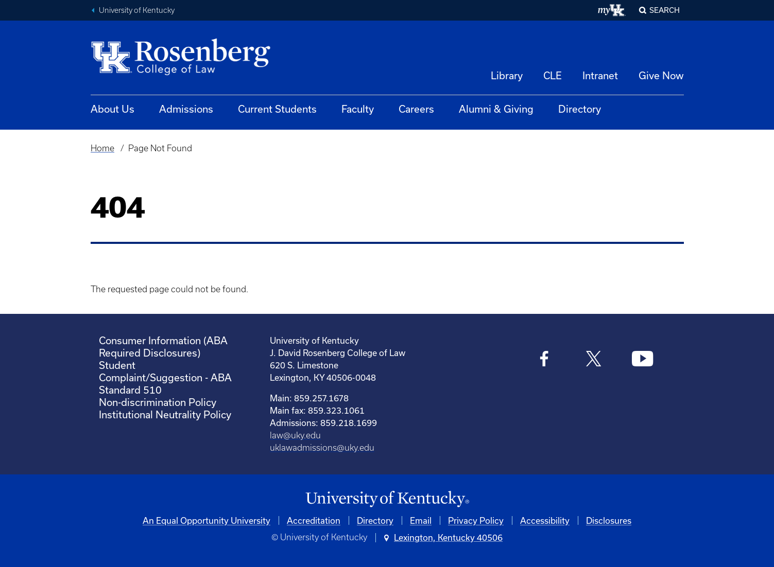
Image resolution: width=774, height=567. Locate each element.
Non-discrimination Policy (157, 402)
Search (664, 10)
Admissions (186, 109)
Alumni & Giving (496, 109)
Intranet (600, 75)
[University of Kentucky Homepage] (387, 499)
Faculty (357, 109)
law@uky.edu (295, 435)
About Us (112, 109)
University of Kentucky (137, 10)
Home (102, 148)
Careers (416, 109)
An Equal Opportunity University (206, 520)
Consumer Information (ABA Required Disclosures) (163, 346)
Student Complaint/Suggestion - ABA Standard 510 (165, 377)
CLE (552, 75)
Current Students (277, 109)
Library (507, 75)
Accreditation (313, 520)
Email (421, 520)
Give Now (661, 75)
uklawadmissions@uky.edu (322, 447)
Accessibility (545, 520)
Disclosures (608, 520)
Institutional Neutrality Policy (165, 414)
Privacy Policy (476, 520)
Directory (579, 109)
